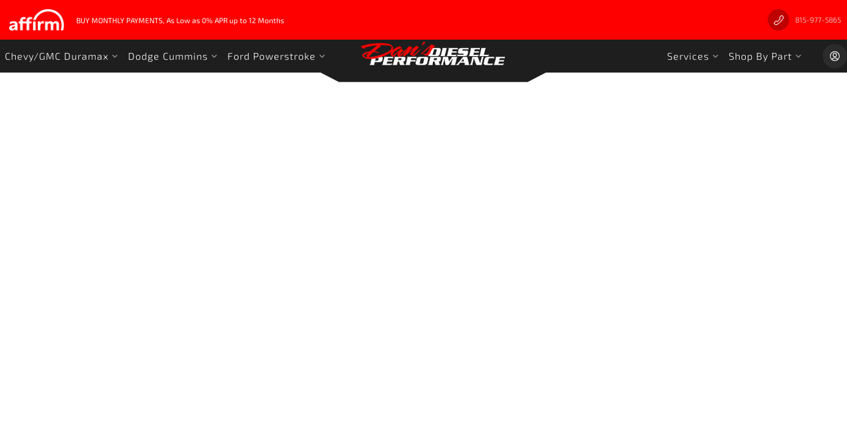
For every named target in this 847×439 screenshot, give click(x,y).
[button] (61, 56)
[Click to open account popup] (835, 56)
